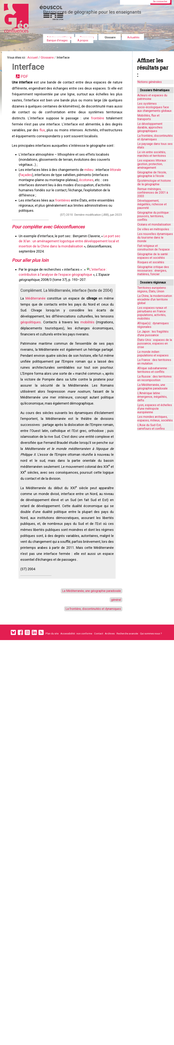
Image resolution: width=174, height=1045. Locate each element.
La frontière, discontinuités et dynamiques (90, 648)
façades (27, 183)
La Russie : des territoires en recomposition (154, 378)
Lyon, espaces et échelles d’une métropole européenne (154, 408)
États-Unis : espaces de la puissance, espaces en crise (154, 343)
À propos (82, 40)
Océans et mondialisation (154, 224)
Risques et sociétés (150, 262)
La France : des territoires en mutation (154, 361)
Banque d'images (57, 40)
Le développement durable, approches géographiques (149, 127)
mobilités (87, 340)
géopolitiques (31, 340)
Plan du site (52, 674)
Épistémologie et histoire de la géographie (154, 182)
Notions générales (149, 82)
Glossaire (110, 37)
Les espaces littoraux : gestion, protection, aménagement (152, 164)
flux (43, 136)
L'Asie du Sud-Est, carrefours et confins (151, 426)
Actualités (133, 37)
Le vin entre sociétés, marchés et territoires (151, 154)
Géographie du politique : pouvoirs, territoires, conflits (153, 216)
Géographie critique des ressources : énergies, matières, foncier (153, 270)
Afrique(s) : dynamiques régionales (153, 325)
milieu (90, 177)
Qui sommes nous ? (151, 674)
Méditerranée (36, 314)
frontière (97, 123)
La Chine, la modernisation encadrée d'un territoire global (154, 299)
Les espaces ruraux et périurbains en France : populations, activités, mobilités (152, 313)
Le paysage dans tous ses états (154, 145)
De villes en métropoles (153, 229)
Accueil (36, 58)
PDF (26, 78)
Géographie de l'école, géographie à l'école (152, 174)
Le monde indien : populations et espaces (153, 353)
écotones (87, 188)
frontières (63, 208)
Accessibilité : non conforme (76, 674)
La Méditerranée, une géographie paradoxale (88, 629)
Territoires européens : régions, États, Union (152, 289)
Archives (110, 674)
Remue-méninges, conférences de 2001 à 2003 (152, 192)
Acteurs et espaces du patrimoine (152, 97)
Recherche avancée (127, 674)
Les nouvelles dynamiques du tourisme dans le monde (155, 237)
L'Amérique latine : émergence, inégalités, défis (152, 396)
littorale (116, 177)
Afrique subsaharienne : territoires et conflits (152, 370)
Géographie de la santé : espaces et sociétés (153, 256)
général (115, 639)
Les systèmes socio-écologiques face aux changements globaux (154, 107)
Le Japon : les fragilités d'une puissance (153, 333)
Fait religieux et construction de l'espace (153, 247)
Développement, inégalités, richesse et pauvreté (152, 204)
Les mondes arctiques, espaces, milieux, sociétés (155, 418)
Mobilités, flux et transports (148, 117)
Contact (98, 674)
